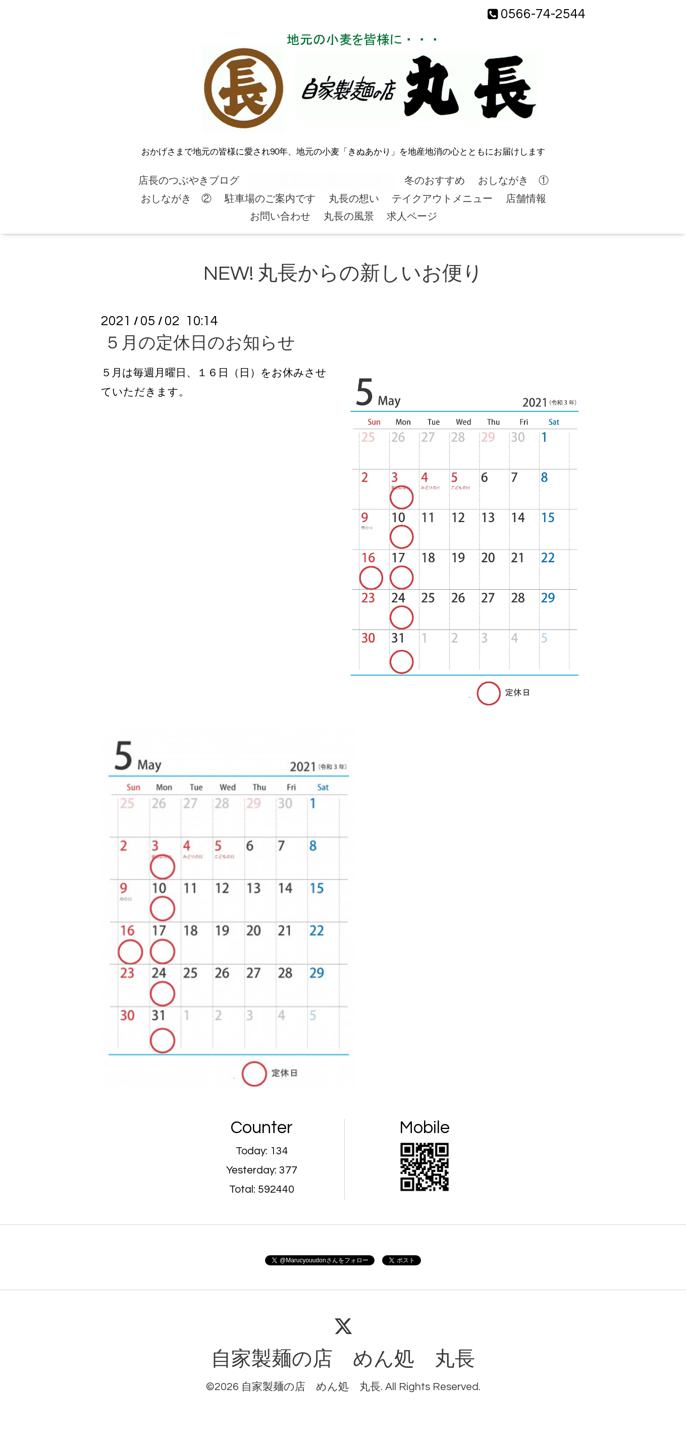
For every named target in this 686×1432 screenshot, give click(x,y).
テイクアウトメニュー (442, 199)
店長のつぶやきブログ (188, 181)
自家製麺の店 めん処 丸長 (343, 1359)
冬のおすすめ (434, 181)
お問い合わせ (280, 217)
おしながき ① (513, 181)
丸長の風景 (349, 217)
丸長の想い (354, 199)
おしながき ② (176, 199)
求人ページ (412, 217)
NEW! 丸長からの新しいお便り (321, 181)
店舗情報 (526, 199)
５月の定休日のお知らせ (199, 343)
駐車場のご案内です (270, 199)
